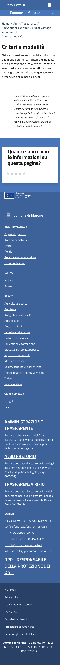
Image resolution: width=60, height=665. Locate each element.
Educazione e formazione (19, 344)
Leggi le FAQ (11, 612)
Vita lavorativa (13, 384)
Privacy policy (11, 597)
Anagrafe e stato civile (17, 315)
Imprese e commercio (17, 355)
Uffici (7, 246)
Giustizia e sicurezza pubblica (21, 349)
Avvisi (8, 286)
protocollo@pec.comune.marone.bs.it (29, 551)
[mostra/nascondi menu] (6, 13)
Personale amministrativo (20, 257)
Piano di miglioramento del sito (20, 634)
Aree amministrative (16, 240)
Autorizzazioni (13, 326)
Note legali (10, 590)
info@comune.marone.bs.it (23, 545)
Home (5, 23)
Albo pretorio (20, 456)
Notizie (8, 280)
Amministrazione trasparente (23, 425)
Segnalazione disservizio (17, 619)
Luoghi (8, 401)
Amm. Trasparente (24, 23)
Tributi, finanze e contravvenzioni (24, 373)
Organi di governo (15, 234)
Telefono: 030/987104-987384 (25, 526)
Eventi (8, 407)
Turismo (9, 378)
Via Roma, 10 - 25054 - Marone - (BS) (30, 520)
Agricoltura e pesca (15, 303)
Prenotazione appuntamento (19, 626)
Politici (8, 251)
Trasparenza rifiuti (26, 484)
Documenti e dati (14, 263)
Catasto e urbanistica (17, 332)
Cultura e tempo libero (17, 338)
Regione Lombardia (15, 5)
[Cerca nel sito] (53, 13)
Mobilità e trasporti (15, 361)
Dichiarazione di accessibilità (19, 604)
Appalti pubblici (13, 321)
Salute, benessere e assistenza (22, 367)
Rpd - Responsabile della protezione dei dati (27, 566)
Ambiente (10, 309)
